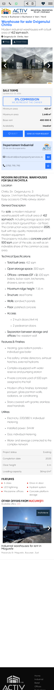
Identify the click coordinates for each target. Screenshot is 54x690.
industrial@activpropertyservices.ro (23, 157)
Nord (43, 17)
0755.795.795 (10, 2)
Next (49, 65)
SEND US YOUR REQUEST (38, 134)
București (35, 501)
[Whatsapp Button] (16, 3)
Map (6, 42)
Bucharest (15, 17)
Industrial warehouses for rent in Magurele (21, 547)
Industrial (39, 679)
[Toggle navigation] (50, 4)
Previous (5, 65)
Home (4, 17)
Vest (37, 17)
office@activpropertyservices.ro (3, 2)
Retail (37, 683)
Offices (38, 687)
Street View (20, 42)
